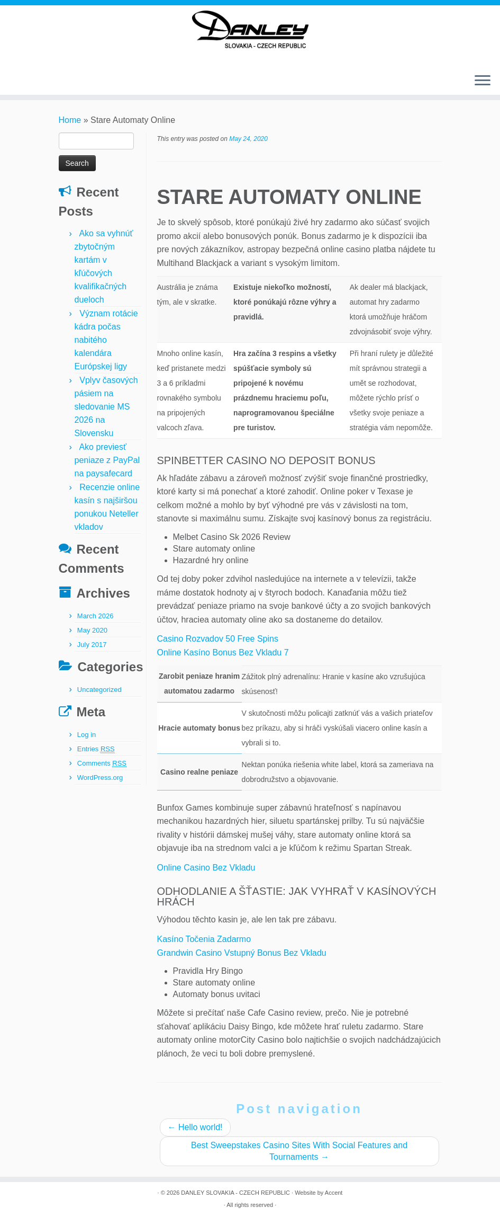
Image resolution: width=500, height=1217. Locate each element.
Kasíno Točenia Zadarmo (204, 939)
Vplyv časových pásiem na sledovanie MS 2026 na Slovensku (106, 407)
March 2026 (95, 616)
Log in (86, 735)
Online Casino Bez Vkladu (206, 867)
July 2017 (92, 645)
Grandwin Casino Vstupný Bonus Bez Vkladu (241, 952)
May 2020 (92, 630)
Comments (101, 763)
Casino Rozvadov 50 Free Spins (217, 638)
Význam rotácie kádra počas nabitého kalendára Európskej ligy (106, 340)
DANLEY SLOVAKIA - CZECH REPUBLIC (235, 1192)
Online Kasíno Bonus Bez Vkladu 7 (223, 652)
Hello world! (195, 1127)
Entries (96, 749)
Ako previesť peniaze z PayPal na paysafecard (107, 460)
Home (70, 120)
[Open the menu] (482, 82)
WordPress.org (100, 777)
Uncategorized (99, 690)
